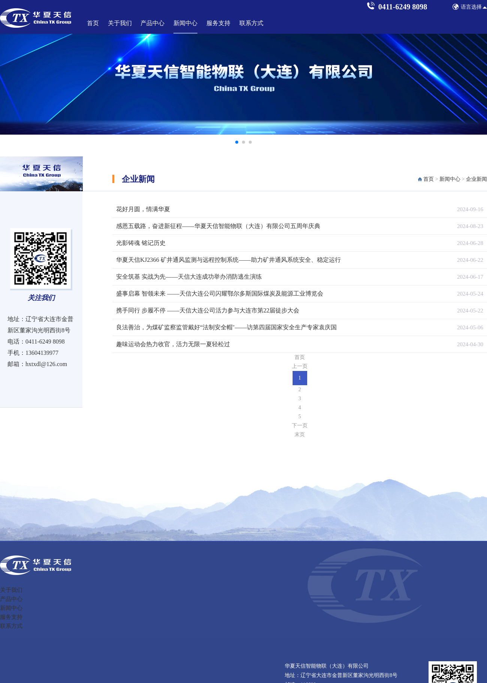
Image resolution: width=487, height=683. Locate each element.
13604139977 (41, 353)
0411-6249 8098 (45, 341)
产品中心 (152, 23)
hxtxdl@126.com (46, 364)
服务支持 (218, 23)
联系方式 (251, 23)
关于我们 (120, 23)
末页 (299, 434)
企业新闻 (476, 179)
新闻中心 (185, 23)
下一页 (300, 425)
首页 (93, 23)
